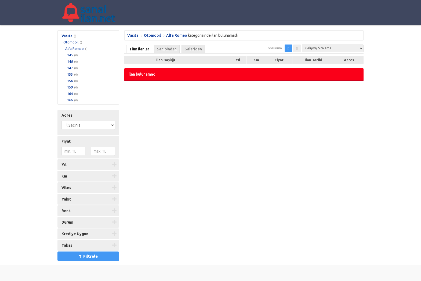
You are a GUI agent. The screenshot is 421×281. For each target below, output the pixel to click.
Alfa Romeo (74, 48)
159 (70, 87)
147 (70, 68)
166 (70, 100)
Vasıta (66, 36)
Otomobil (70, 42)
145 (70, 55)
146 (70, 61)
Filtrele (88, 256)
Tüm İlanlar (139, 49)
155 (70, 74)
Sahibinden (167, 49)
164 (70, 93)
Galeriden (193, 49)
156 (70, 81)
